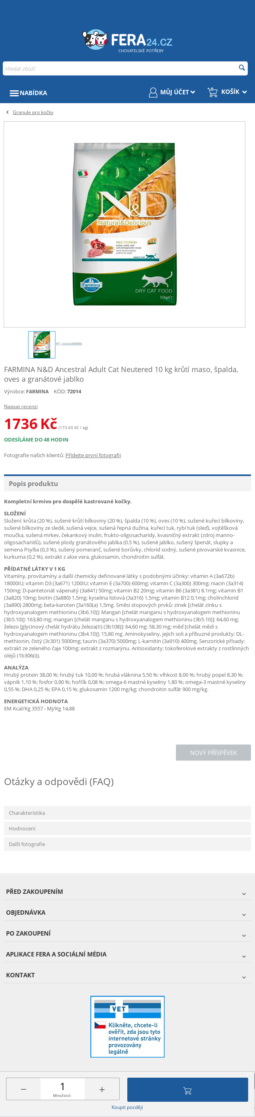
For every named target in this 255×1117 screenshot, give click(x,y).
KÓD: (60, 391)
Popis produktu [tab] (33, 483)
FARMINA (37, 391)
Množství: (62, 1095)
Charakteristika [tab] (27, 812)
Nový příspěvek (213, 753)
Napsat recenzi (21, 406)
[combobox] (125, 68)
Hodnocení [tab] (22, 828)
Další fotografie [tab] (27, 844)
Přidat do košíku (188, 1090)
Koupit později (127, 1107)
